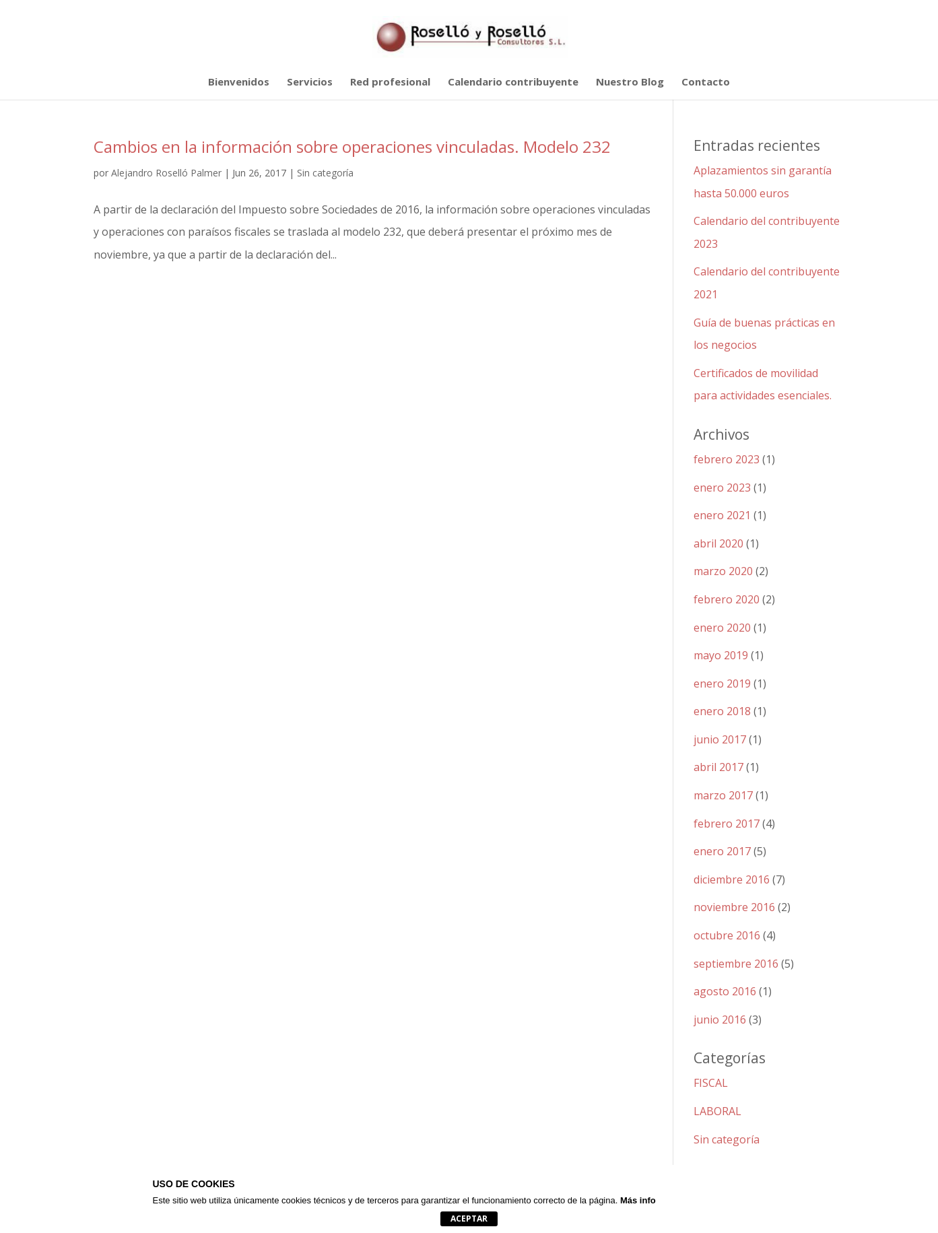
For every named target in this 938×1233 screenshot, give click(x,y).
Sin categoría (325, 172)
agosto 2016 (725, 991)
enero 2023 (722, 487)
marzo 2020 (723, 571)
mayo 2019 (721, 655)
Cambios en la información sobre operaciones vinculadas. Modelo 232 (352, 146)
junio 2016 (720, 1019)
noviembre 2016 (734, 907)
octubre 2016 (727, 935)
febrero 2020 (727, 599)
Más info (638, 1200)
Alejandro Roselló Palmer (166, 172)
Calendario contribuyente (513, 82)
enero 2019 (722, 683)
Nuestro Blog (630, 82)
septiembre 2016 (736, 963)
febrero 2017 (727, 823)
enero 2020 (722, 627)
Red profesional (390, 82)
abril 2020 (718, 543)
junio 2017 (720, 739)
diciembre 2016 (732, 879)
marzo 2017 (723, 795)
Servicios (310, 82)
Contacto (705, 82)
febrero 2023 (727, 459)
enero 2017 (722, 851)
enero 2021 (722, 515)
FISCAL (711, 1082)
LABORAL (717, 1111)
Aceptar (469, 1218)
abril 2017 (718, 767)
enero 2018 (722, 711)
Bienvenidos (238, 82)
